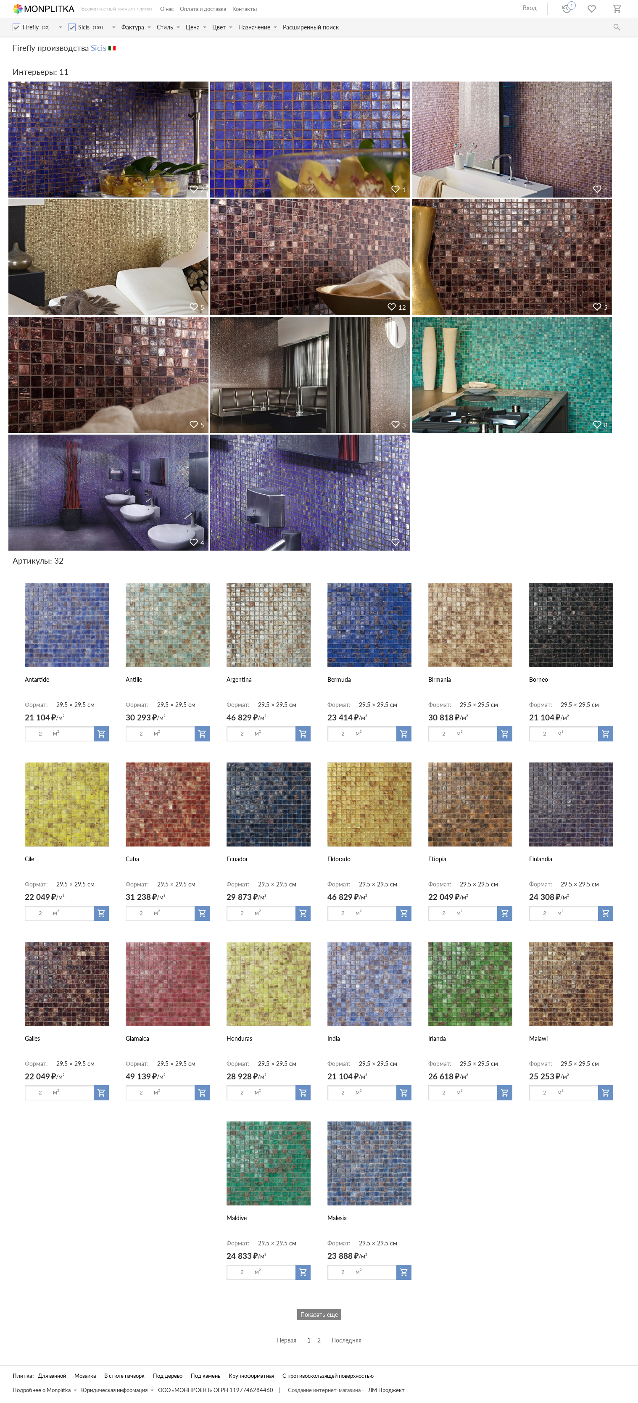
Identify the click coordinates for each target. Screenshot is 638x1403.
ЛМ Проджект (386, 1390)
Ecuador (237, 858)
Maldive (237, 1217)
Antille (134, 679)
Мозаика (85, 1376)
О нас (167, 8)
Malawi (538, 1038)
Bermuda (339, 679)
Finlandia (540, 858)
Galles (32, 1038)
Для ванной (52, 1376)
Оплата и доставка (203, 8)
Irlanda (437, 1038)
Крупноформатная (251, 1376)
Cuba (132, 858)
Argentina (239, 679)
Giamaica (137, 1038)
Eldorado (339, 858)
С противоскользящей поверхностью (328, 1376)
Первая (286, 1340)
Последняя (346, 1340)
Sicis (98, 48)
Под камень (205, 1376)
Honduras (239, 1038)
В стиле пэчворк (124, 1376)
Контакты (244, 8)
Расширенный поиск (311, 27)
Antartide (37, 679)
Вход (530, 7)
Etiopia (437, 858)
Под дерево (167, 1376)
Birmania (439, 679)
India (333, 1038)
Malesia (337, 1217)
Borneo (538, 679)
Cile (29, 858)
